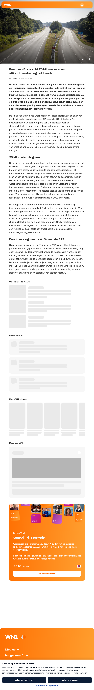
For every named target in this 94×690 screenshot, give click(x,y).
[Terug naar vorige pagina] (4, 59)
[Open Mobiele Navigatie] (88, 5)
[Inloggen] (82, 5)
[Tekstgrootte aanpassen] (83, 59)
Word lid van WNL (47, 574)
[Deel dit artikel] (89, 59)
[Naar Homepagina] (7, 5)
